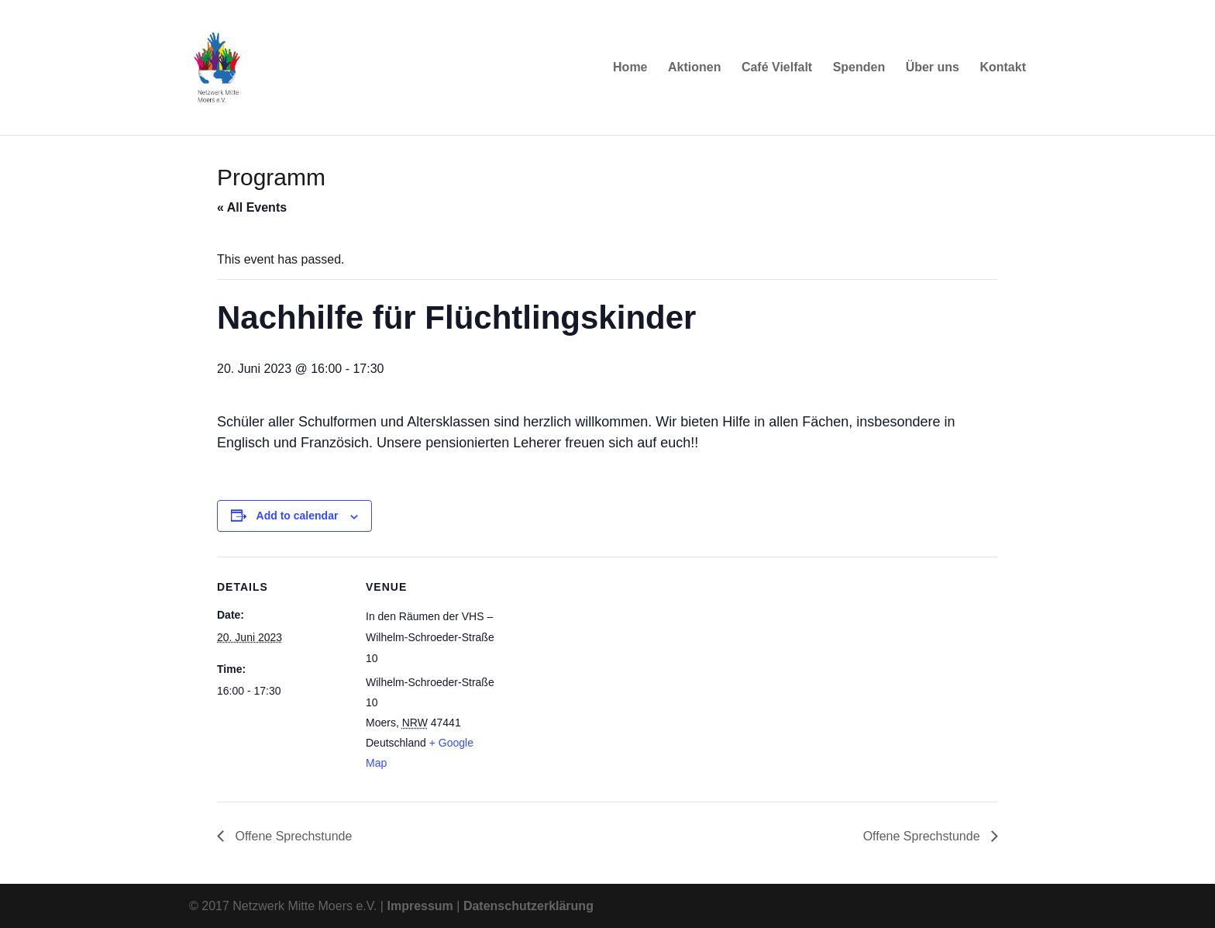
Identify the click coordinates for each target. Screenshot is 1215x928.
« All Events (252, 207)
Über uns (932, 68)
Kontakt (1002, 68)
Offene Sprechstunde (292, 836)
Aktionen (694, 68)
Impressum (420, 905)
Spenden (859, 68)
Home (630, 68)
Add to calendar (297, 515)
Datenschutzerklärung (528, 905)
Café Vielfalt (777, 68)
